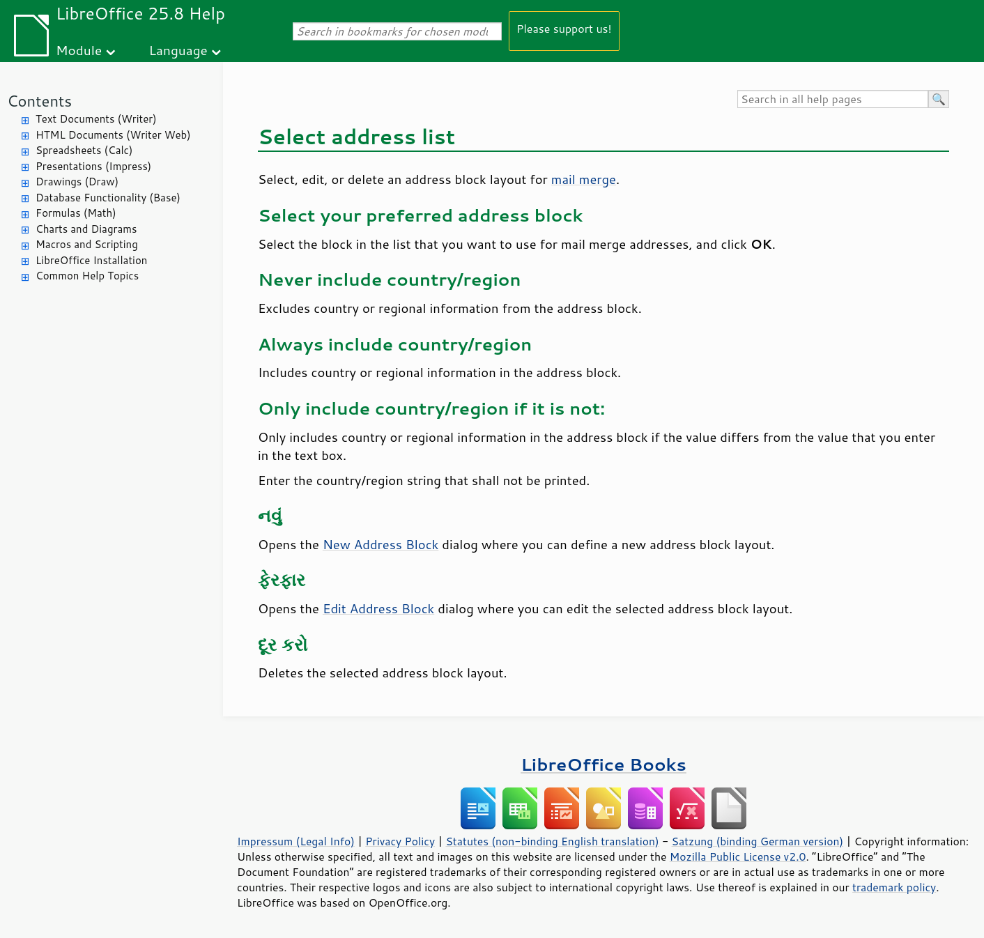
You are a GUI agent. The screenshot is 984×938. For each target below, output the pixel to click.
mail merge (583, 179)
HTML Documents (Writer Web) (113, 135)
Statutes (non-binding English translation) (552, 841)
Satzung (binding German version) (758, 841)
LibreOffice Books (603, 764)
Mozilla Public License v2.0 (738, 856)
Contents (39, 101)
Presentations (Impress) (93, 166)
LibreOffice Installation (91, 260)
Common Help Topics (87, 275)
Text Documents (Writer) (96, 119)
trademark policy (894, 887)
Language (178, 49)
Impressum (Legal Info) (296, 841)
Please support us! (564, 28)
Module (79, 49)
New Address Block (380, 544)
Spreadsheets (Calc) (84, 150)
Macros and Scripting (87, 244)
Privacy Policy (400, 841)
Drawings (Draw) (77, 181)
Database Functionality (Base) (108, 197)
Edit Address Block (378, 608)
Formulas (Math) (76, 213)
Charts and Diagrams (86, 229)
